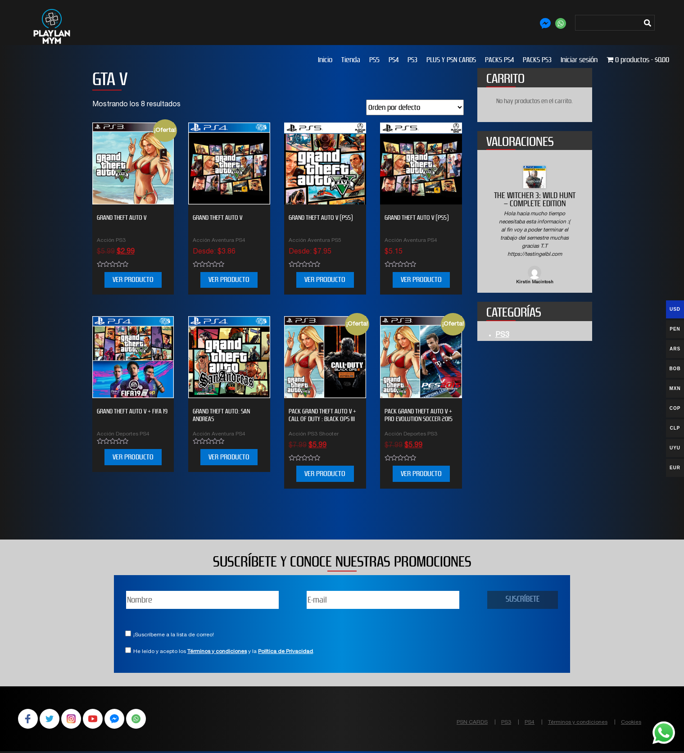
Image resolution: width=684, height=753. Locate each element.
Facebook (29, 719)
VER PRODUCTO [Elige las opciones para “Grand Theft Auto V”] (228, 279)
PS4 (394, 59)
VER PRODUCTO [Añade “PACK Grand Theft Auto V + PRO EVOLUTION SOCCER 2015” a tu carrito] (421, 473)
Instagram (75, 719)
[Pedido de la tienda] (415, 107)
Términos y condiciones (217, 651)
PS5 (374, 59)
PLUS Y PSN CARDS (451, 59)
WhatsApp (146, 719)
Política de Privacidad (285, 651)
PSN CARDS (472, 722)
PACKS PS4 (499, 59)
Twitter (52, 719)
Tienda (350, 59)
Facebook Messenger (122, 719)
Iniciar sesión (579, 59)
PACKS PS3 (537, 59)
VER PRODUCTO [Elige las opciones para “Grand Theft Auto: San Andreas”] (228, 457)
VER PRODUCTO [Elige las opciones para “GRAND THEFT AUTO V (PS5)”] (324, 279)
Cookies (631, 722)
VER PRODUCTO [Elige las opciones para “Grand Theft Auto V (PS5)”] (421, 279)
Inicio (325, 59)
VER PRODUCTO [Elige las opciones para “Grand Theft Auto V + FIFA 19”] (133, 457)
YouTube (99, 719)
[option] (534, 226)
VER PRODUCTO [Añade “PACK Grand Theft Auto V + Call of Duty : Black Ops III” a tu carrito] (324, 473)
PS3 (412, 59)
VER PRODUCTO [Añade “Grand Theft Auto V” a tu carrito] (133, 279)
